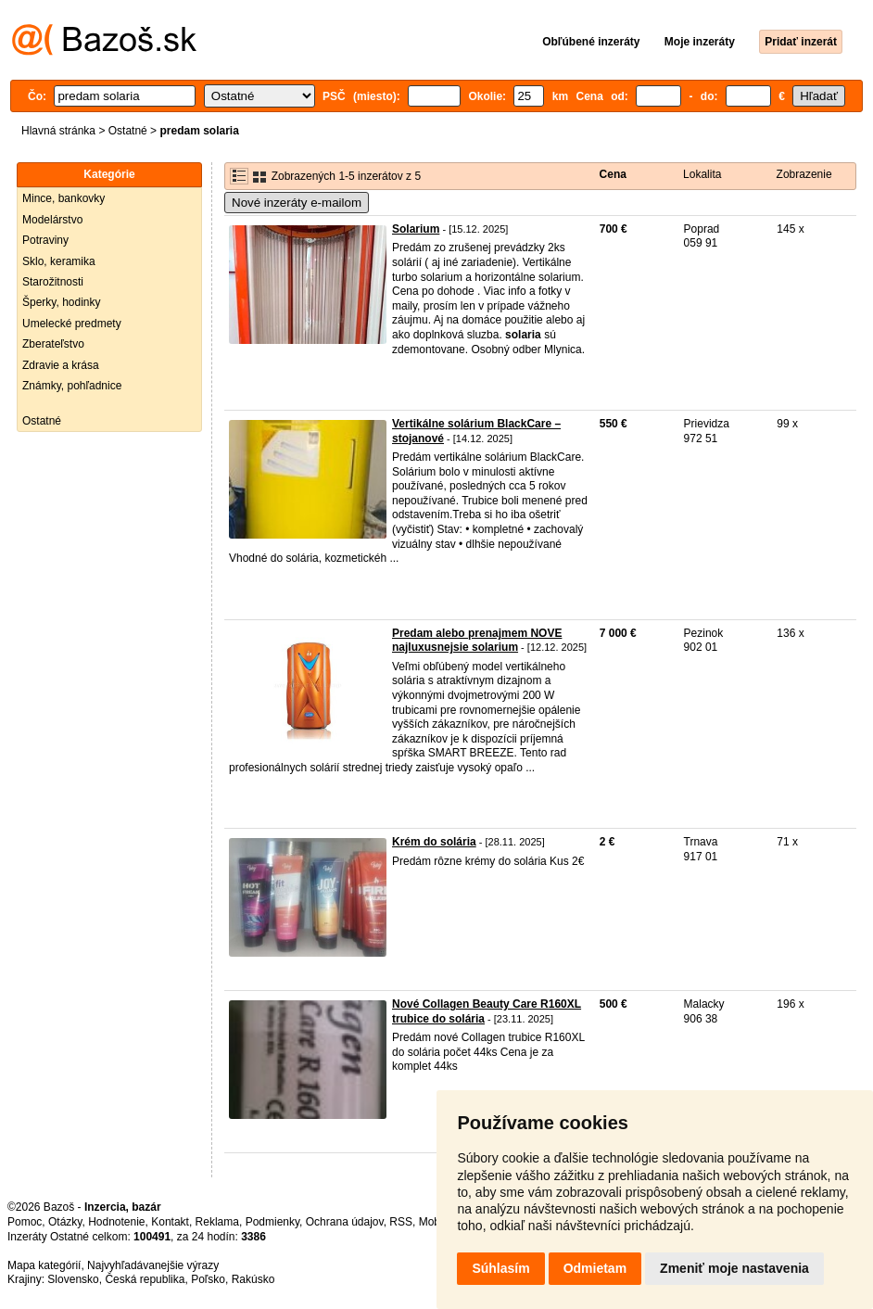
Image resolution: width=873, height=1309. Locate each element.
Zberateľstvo (53, 343)
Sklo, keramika (58, 261)
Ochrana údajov (345, 1221)
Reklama (217, 1221)
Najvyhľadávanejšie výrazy (153, 1265)
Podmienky (272, 1221)
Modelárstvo (52, 219)
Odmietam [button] (594, 1268)
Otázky (65, 1221)
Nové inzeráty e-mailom (296, 203)
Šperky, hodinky (61, 302)
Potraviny (45, 240)
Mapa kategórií (44, 1265)
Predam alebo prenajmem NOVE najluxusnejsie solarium (477, 640)
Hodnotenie (116, 1221)
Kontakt (170, 1221)
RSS (400, 1221)
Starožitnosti (52, 281)
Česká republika (144, 1279)
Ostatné (127, 130)
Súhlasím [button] (500, 1268)
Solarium (415, 228)
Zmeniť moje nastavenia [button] (734, 1268)
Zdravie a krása (60, 365)
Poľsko (208, 1279)
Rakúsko (253, 1279)
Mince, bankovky (63, 198)
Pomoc (24, 1221)
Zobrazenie (804, 174)
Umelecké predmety (71, 323)
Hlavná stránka (58, 130)
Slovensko (72, 1279)
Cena (613, 174)
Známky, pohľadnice (71, 385)
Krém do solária (434, 841)
